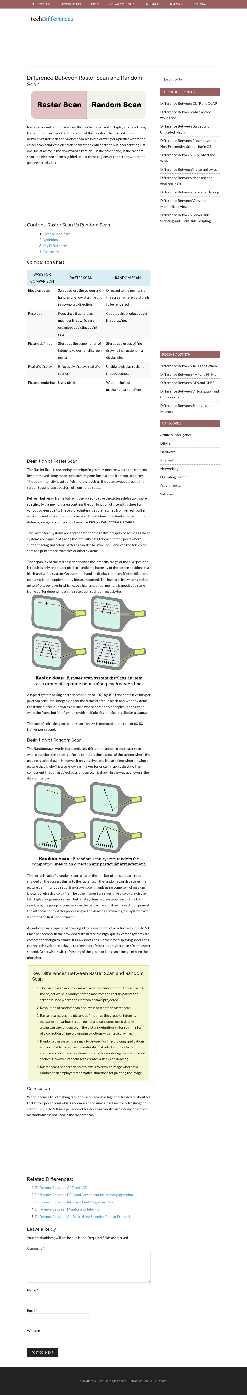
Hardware (168, 452)
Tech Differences (51, 19)
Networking (169, 468)
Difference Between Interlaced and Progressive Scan (75, 1202)
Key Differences (55, 246)
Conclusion (50, 252)
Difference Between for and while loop (189, 192)
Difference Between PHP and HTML (188, 374)
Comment (35, 1248)
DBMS (165, 443)
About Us (150, 1380)
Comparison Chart (56, 234)
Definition (50, 240)
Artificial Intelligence (176, 435)
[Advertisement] (146, 37)
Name (32, 1290)
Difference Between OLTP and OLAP (188, 103)
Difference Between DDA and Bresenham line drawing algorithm (84, 1195)
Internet (166, 460)
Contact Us (135, 1380)
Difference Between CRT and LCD (61, 1187)
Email (32, 1310)
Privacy (162, 1380)
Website (33, 1330)
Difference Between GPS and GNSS (187, 383)
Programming (170, 485)
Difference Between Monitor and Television (68, 1209)
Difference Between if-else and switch (189, 169)
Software (167, 494)
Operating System (173, 477)
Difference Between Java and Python (188, 366)
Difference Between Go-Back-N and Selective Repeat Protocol (82, 1216)
